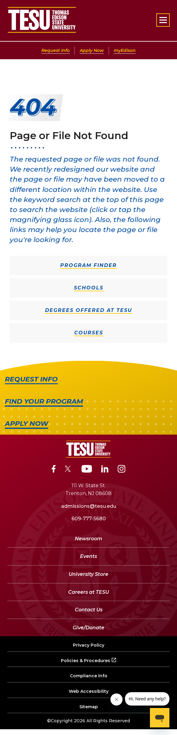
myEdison (125, 50)
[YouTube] (87, 470)
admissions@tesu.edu (88, 506)
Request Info (55, 50)
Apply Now (92, 50)
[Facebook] (54, 470)
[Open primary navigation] (163, 20)
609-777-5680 (88, 518)
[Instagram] (121, 470)
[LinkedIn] (105, 470)
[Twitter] (68, 470)
